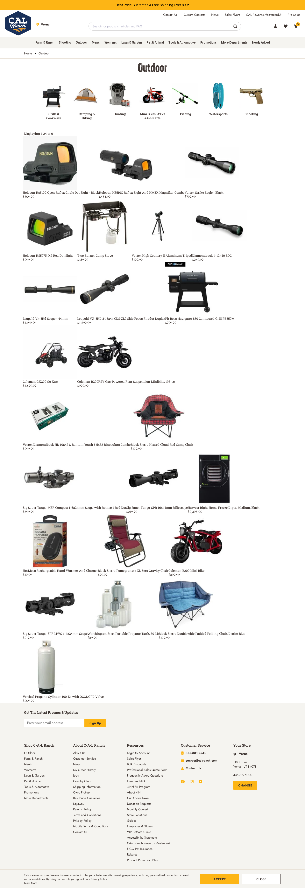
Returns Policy (82, 809)
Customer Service (84, 758)
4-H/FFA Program (138, 787)
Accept (219, 879)
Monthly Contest (137, 809)
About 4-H (133, 792)
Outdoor (29, 753)
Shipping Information (87, 787)
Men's (28, 764)
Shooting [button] (65, 42)
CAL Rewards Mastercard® (263, 14)
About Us (79, 753)
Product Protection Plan (142, 860)
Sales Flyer (134, 758)
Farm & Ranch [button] (44, 42)
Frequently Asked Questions (145, 775)
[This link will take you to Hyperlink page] (240, 753)
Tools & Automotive (36, 787)
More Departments (36, 798)
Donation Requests (139, 803)
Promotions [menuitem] (208, 42)
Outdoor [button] (81, 42)
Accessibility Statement (142, 837)
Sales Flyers (232, 14)
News (214, 14)
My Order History (84, 770)
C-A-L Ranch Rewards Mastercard (148, 843)
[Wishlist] (285, 26)
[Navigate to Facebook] (183, 781)
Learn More (30, 883)
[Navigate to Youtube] (200, 781)
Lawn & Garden (34, 775)
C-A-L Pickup (81, 792)
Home (28, 53)
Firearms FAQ (136, 781)
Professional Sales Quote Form (147, 770)
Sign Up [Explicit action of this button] (95, 723)
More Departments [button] (234, 42)
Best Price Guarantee (132, 5)
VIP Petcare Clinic (139, 832)
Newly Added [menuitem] (261, 42)
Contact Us (170, 14)
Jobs (76, 775)
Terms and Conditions (87, 815)
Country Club (81, 781)
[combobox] (165, 26)
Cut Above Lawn (138, 798)
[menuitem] (44, 42)
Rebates (132, 854)
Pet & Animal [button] (155, 42)
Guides (131, 820)
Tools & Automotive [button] (181, 42)
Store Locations (137, 815)
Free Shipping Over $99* (170, 5)
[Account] (275, 26)
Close (261, 879)
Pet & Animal (32, 781)
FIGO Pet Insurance (139, 849)
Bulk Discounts (136, 764)
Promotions (31, 792)
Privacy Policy (82, 820)
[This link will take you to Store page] (55, 26)
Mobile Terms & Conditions (90, 826)
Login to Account (138, 753)
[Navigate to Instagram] (192, 781)
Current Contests (194, 14)
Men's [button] (96, 42)
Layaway (78, 803)
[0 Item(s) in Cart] (296, 26)
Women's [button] (110, 42)
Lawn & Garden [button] (131, 42)
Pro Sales (294, 14)
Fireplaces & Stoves (140, 826)
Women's (30, 770)
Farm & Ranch (33, 758)
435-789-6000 (242, 775)
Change (245, 785)
